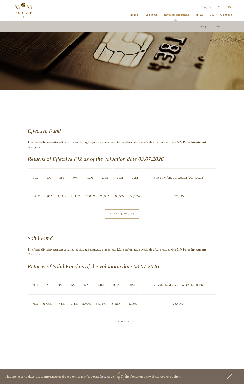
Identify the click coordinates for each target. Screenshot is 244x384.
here (103, 376)
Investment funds (176, 14)
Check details (122, 220)
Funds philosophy (208, 26)
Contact (226, 14)
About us (151, 14)
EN (230, 7)
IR (212, 14)
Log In (206, 7)
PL (219, 7)
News (200, 14)
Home (133, 14)
